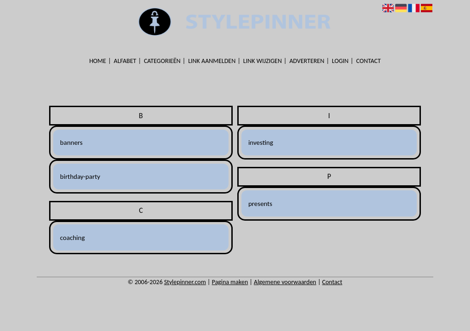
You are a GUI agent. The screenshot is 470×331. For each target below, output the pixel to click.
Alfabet (125, 61)
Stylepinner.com (185, 282)
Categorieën (162, 61)
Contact (368, 61)
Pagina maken (230, 282)
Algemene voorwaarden (285, 282)
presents (260, 204)
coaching (72, 238)
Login (340, 61)
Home (97, 61)
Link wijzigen (262, 61)
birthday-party (80, 176)
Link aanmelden (211, 61)
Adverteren (307, 61)
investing (260, 142)
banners (71, 142)
